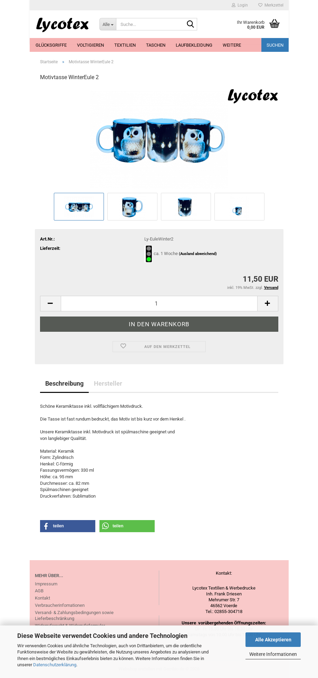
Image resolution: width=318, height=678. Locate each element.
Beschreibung (64, 383)
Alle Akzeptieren (273, 639)
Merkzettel (270, 5)
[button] (50, 303)
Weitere (232, 45)
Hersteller (108, 383)
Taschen (155, 45)
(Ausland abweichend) (198, 254)
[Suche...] (107, 24)
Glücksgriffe (51, 45)
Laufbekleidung (194, 45)
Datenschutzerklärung (54, 664)
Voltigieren (90, 45)
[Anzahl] (159, 303)
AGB (39, 590)
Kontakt (42, 598)
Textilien (125, 45)
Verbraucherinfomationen (60, 605)
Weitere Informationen (273, 654)
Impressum (46, 583)
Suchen (275, 45)
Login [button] (240, 5)
